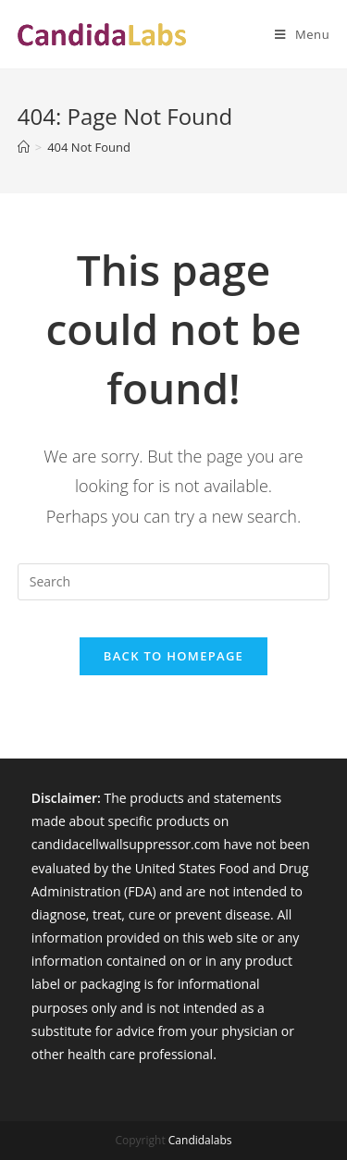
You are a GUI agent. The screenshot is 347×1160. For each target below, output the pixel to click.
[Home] (24, 147)
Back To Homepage (173, 656)
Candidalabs (200, 1140)
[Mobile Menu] (295, 34)
